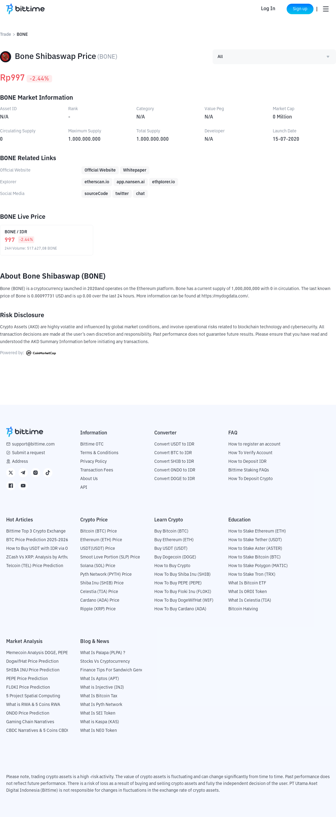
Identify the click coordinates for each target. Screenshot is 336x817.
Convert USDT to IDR (174, 444)
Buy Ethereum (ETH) (174, 540)
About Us (89, 479)
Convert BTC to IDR (173, 453)
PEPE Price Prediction (27, 679)
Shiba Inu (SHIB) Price (102, 583)
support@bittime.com (33, 444)
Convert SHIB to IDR (174, 461)
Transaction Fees (96, 470)
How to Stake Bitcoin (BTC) (254, 557)
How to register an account (254, 444)
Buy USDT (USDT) (171, 548)
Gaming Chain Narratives (30, 722)
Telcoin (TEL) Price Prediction (34, 566)
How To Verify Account (250, 453)
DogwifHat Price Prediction (32, 661)
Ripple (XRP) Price (98, 609)
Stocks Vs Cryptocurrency (105, 661)
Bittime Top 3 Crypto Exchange (36, 531)
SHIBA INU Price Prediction (33, 670)
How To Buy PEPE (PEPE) (178, 583)
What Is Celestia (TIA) (249, 600)
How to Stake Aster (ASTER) (255, 548)
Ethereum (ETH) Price (101, 540)
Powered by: (28, 353)
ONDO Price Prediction (27, 713)
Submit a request (28, 453)
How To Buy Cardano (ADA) (180, 609)
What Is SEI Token (97, 713)
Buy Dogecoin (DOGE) (175, 557)
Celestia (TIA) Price (99, 592)
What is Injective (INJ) (102, 687)
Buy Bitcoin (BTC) (171, 531)
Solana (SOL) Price (97, 566)
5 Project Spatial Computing (33, 696)
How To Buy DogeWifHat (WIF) (184, 600)
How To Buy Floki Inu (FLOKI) (182, 592)
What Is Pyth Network (101, 705)
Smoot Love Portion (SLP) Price (110, 557)
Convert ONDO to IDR (174, 470)
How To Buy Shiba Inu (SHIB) (182, 574)
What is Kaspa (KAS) (99, 722)
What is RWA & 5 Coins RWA (33, 705)
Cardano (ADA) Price (99, 600)
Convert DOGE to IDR (174, 479)
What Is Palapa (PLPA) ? (102, 653)
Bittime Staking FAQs (248, 470)
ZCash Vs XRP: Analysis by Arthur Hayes (44, 557)
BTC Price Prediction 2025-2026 (37, 540)
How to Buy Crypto (172, 566)
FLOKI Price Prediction (28, 687)
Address (20, 461)
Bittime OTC (92, 444)
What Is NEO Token (98, 730)
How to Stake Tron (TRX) (252, 574)
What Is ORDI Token (247, 592)
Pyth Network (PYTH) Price (106, 574)
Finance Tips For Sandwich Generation (117, 670)
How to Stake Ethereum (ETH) (257, 531)
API (83, 487)
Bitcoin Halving (243, 609)
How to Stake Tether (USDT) (255, 540)
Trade (5, 34)
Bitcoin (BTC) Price (98, 531)
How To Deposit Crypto (250, 479)
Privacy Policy (93, 461)
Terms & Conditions (99, 453)
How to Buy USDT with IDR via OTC (39, 548)
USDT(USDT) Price (97, 548)
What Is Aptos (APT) (99, 679)
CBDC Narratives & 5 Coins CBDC (38, 730)
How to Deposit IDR (247, 461)
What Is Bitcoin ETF (247, 583)
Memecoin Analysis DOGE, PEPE (37, 653)
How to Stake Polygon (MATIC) (258, 566)
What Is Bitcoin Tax (98, 696)
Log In (263, 8)
